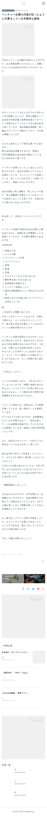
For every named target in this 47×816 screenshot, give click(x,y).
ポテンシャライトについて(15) (12, 554)
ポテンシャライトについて (8, 10)
